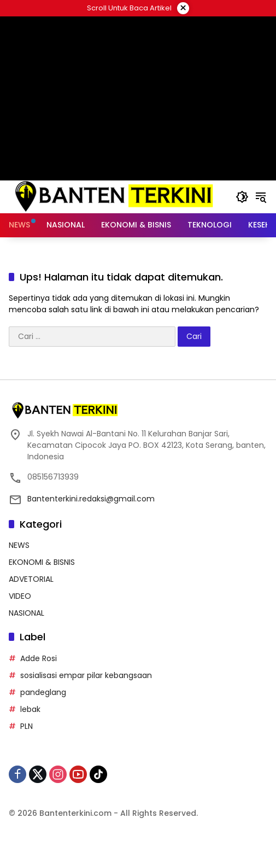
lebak (30, 709)
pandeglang (43, 692)
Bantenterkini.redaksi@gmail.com (91, 498)
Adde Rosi (38, 658)
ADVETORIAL (31, 579)
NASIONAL (26, 613)
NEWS (19, 545)
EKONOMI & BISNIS (42, 562)
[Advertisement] (138, 98)
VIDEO (20, 596)
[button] (242, 196)
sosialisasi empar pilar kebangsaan (86, 675)
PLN (26, 726)
